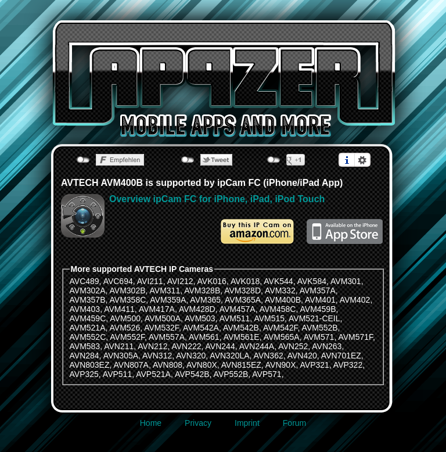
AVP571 (266, 374)
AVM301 (345, 281)
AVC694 (118, 281)
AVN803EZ (90, 365)
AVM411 (119, 309)
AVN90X (280, 365)
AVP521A (153, 374)
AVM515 (269, 318)
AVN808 (167, 365)
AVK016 (211, 281)
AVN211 (119, 346)
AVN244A (256, 346)
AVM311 (165, 290)
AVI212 (180, 281)
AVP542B (192, 374)
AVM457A (238, 309)
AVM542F (280, 327)
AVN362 (268, 355)
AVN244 (220, 346)
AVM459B (318, 309)
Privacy (198, 423)
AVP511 (117, 374)
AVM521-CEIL (314, 318)
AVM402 (355, 299)
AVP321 (314, 365)
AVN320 (191, 355)
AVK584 (311, 281)
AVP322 (347, 365)
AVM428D (197, 309)
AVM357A (318, 290)
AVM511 (235, 318)
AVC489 (84, 281)
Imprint (247, 423)
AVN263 (326, 346)
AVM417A (157, 309)
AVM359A (168, 299)
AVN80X (201, 365)
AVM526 (125, 327)
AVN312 (157, 355)
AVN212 (152, 346)
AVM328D (242, 290)
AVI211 (150, 281)
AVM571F (355, 337)
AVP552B (231, 374)
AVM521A (88, 327)
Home (150, 423)
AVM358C (128, 299)
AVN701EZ (341, 355)
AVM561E (242, 337)
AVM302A (88, 290)
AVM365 (205, 299)
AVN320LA (229, 355)
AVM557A (167, 337)
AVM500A (163, 318)
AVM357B (88, 299)
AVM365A (243, 299)
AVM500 (125, 318)
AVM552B (320, 327)
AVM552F (127, 337)
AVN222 (186, 346)
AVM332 (280, 290)
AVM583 (85, 346)
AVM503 (200, 318)
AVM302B (128, 290)
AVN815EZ (241, 365)
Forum (294, 423)
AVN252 (293, 346)
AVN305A (120, 355)
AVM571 (319, 337)
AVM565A (282, 337)
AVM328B (202, 290)
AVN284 (84, 355)
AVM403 (85, 309)
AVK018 (245, 281)
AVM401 (320, 299)
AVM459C (88, 318)
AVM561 (204, 337)
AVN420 (302, 355)
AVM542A (201, 327)
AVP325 (84, 374)
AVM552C (88, 337)
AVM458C (278, 309)
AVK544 (278, 281)
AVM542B (241, 327)
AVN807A (131, 365)
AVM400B (283, 299)
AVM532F (161, 327)
